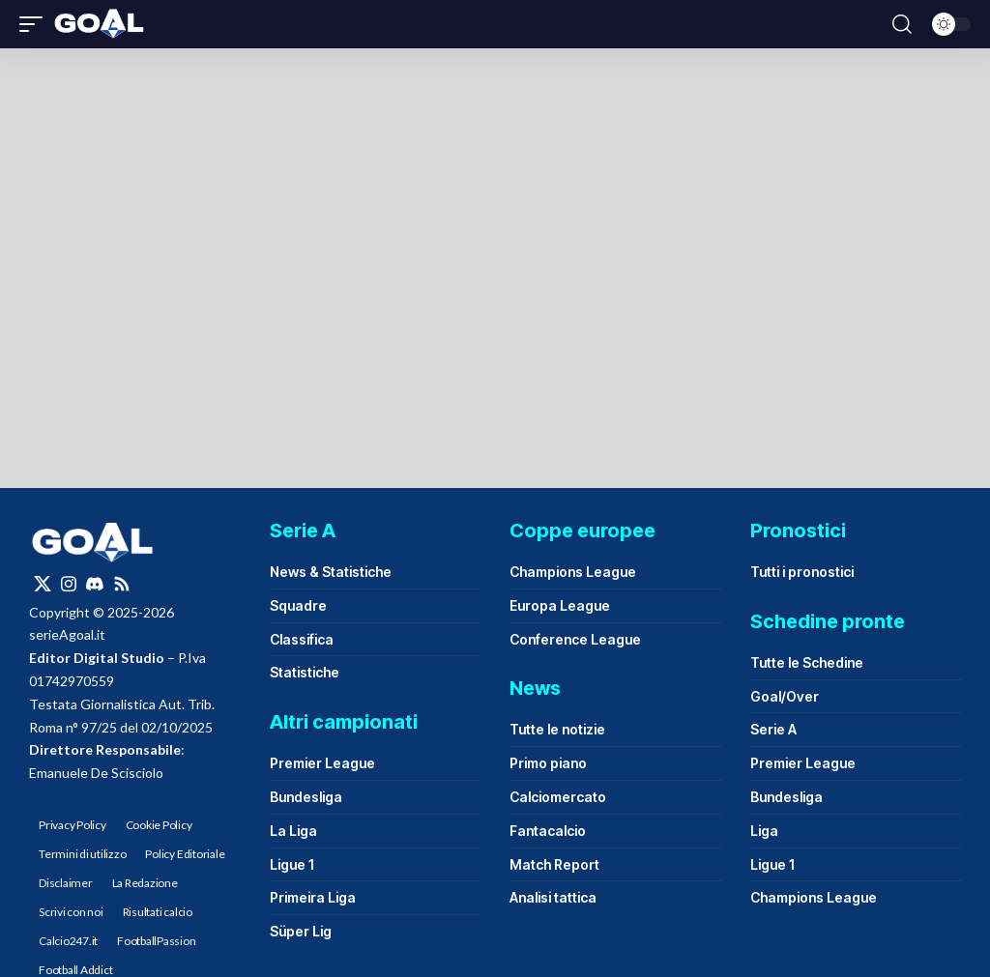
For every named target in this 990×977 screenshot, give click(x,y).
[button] (35, 24)
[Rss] (121, 584)
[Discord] (94, 584)
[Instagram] (68, 584)
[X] (42, 584)
